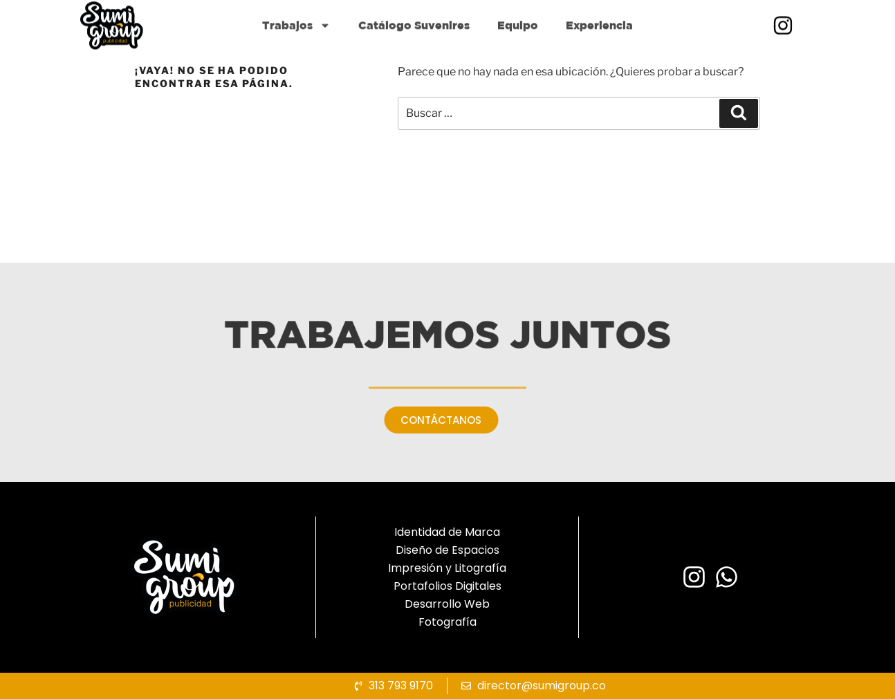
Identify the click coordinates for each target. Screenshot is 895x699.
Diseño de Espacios (447, 550)
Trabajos (296, 49)
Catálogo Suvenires (414, 49)
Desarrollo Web (447, 604)
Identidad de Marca (447, 532)
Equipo (517, 49)
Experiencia (599, 49)
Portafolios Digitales (447, 586)
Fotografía (447, 622)
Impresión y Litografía (447, 568)
